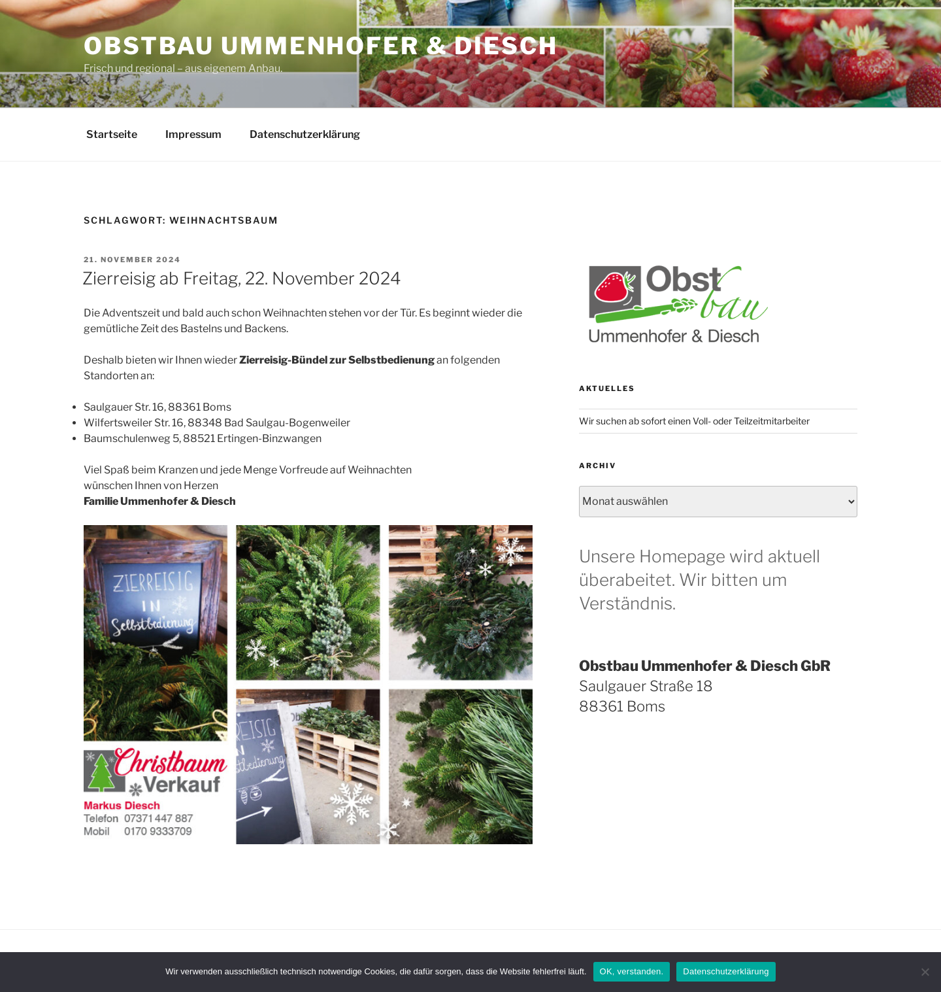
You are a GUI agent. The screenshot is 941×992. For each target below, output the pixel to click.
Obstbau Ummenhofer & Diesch (321, 45)
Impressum (193, 134)
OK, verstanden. (632, 971)
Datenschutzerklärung (305, 134)
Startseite (111, 134)
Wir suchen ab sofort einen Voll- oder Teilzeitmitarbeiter (694, 420)
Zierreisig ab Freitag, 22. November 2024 (241, 278)
